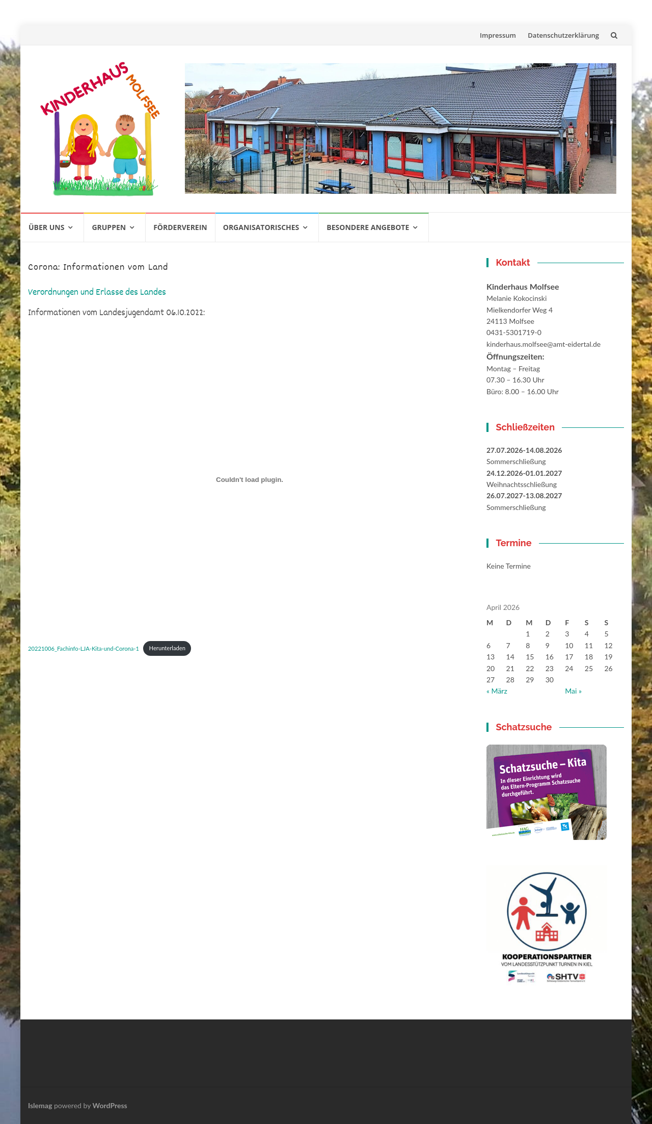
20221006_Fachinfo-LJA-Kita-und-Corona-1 (83, 648)
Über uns (46, 227)
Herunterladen (167, 648)
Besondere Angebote (368, 227)
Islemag (40, 1105)
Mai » (573, 690)
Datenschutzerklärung (563, 35)
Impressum (498, 35)
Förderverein (180, 227)
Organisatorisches (261, 227)
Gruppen (109, 227)
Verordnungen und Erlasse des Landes (97, 293)
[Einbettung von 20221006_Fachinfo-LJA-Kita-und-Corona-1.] (249, 479)
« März (496, 690)
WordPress (110, 1105)
